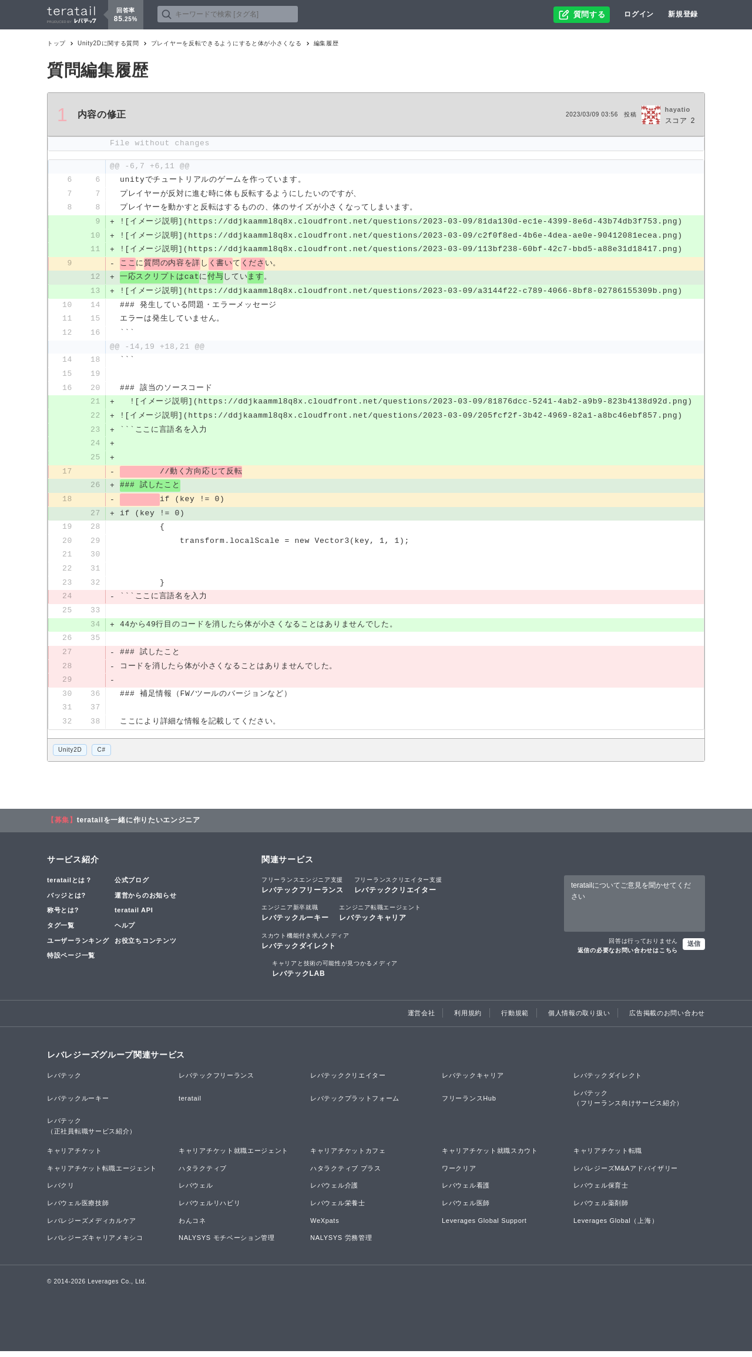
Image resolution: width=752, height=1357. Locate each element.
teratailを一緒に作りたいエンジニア (138, 826)
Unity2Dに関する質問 (108, 43)
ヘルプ (125, 931)
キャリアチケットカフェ (348, 1157)
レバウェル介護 (334, 1191)
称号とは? (63, 916)
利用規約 (468, 1018)
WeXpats (324, 1226)
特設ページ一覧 (71, 961)
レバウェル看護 (466, 1191)
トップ (56, 43)
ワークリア (459, 1174)
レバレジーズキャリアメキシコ (95, 1244)
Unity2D (70, 755)
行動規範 (515, 1018)
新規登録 (683, 14)
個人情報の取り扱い (579, 1018)
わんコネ (192, 1226)
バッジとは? (66, 901)
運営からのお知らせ (145, 901)
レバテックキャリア (380, 918)
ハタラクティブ (203, 1174)
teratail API (134, 916)
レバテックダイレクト (305, 946)
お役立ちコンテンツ (145, 946)
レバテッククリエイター (398, 891)
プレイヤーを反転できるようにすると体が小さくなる (226, 43)
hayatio (677, 109)
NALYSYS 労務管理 (341, 1244)
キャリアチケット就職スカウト (490, 1157)
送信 (693, 949)
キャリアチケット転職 (607, 1157)
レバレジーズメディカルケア (91, 1226)
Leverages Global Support (484, 1226)
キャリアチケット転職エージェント (102, 1174)
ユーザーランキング (78, 946)
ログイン (639, 14)
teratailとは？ (69, 886)
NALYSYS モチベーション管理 (227, 1244)
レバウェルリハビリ (209, 1208)
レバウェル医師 (466, 1208)
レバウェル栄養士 (337, 1208)
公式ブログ (132, 886)
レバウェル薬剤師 (601, 1208)
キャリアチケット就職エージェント (233, 1157)
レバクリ (61, 1191)
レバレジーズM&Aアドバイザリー (625, 1174)
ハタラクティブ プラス (345, 1174)
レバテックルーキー (294, 918)
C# (101, 755)
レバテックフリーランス (302, 891)
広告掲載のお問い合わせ (667, 1018)
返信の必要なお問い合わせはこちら (628, 956)
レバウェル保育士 (601, 1191)
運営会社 (421, 1018)
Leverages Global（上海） (615, 1226)
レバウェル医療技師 (78, 1208)
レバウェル (196, 1191)
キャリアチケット (74, 1157)
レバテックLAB (335, 974)
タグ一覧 (61, 931)
